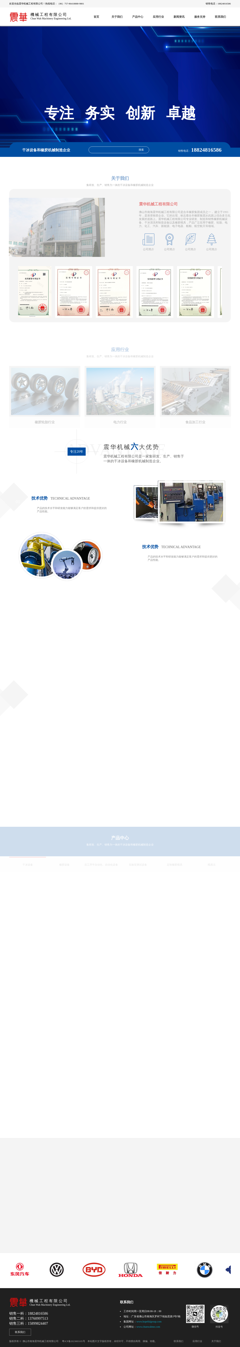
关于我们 (117, 16)
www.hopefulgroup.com (149, 1321)
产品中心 (137, 16)
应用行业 (158, 16)
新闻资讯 (179, 16)
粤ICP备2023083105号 (73, 1341)
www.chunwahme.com (148, 1326)
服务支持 (199, 16)
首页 (96, 16)
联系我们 (220, 16)
